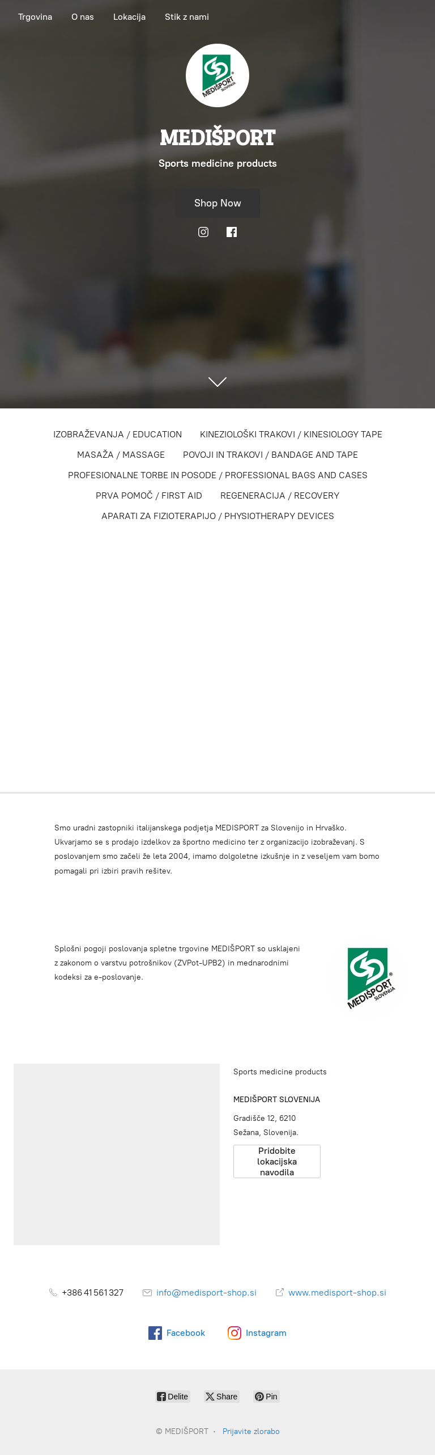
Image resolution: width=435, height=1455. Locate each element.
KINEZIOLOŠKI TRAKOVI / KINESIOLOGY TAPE (291, 434)
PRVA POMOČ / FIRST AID (149, 495)
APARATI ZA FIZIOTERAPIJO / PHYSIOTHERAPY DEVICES (217, 516)
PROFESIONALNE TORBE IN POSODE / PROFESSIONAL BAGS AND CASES (218, 475)
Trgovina (35, 16)
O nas (82, 16)
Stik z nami (187, 16)
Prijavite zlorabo (251, 1431)
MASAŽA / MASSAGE (121, 454)
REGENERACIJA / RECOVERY (279, 495)
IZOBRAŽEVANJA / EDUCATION (117, 434)
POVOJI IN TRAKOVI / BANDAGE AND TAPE (270, 454)
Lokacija (129, 16)
